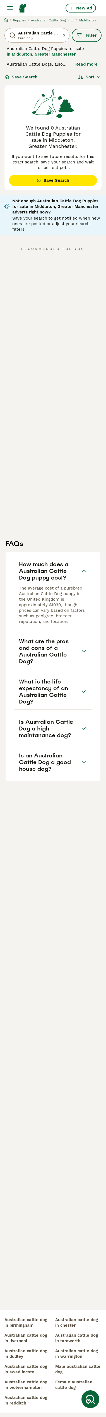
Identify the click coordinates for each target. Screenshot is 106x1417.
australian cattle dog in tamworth (76, 1338)
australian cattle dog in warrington (76, 1353)
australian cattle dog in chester (76, 1322)
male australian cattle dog (77, 1369)
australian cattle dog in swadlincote (25, 1369)
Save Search (21, 76)
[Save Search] (90, 1399)
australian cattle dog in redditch (25, 1400)
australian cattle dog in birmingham (25, 1322)
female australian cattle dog (73, 1384)
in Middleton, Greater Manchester (41, 54)
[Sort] (89, 77)
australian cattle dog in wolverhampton (25, 1384)
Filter (87, 35)
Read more (86, 64)
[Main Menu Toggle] (10, 8)
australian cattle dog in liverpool (25, 1338)
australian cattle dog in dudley (25, 1353)
